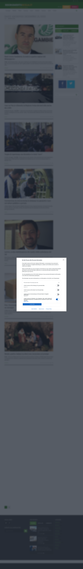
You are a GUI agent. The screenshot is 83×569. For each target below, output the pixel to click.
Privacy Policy (49, 308)
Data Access (41, 308)
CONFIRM (32, 304)
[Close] (64, 260)
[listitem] (41, 282)
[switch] (57, 285)
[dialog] (41, 284)
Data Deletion (34, 308)
